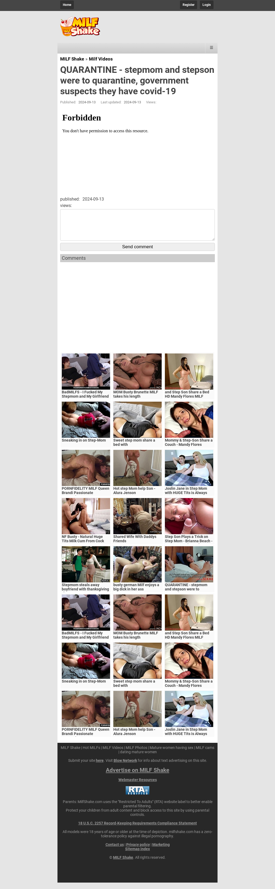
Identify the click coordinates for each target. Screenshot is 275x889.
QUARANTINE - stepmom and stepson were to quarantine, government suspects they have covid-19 (189, 597)
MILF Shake (72, 59)
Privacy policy (138, 851)
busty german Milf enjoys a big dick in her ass (136, 593)
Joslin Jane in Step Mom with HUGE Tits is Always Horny (186, 499)
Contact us (115, 851)
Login (206, 5)
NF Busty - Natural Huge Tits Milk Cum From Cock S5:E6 (83, 547)
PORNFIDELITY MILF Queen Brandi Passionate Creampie (85, 499)
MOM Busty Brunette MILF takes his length (135, 400)
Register (188, 5)
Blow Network (125, 767)
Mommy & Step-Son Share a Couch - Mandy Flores (189, 449)
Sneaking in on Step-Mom (84, 447)
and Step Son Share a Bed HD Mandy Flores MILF (187, 400)
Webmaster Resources (137, 786)
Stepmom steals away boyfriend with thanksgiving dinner (85, 595)
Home (67, 5)
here (100, 767)
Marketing (161, 851)
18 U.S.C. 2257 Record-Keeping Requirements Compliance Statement (137, 829)
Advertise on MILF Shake (137, 776)
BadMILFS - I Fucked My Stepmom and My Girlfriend (85, 400)
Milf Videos (101, 59)
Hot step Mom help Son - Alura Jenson (134, 497)
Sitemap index (137, 855)
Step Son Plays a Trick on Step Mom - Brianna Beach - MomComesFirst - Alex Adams (188, 549)
